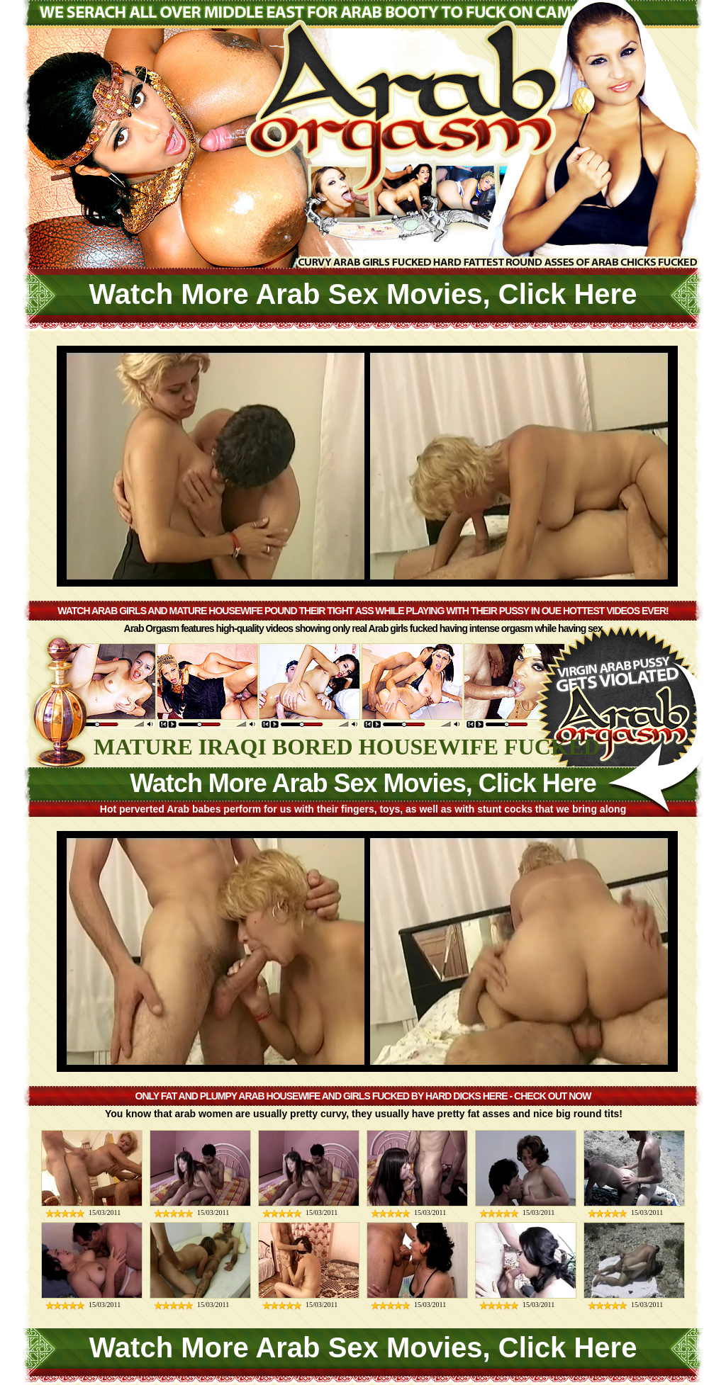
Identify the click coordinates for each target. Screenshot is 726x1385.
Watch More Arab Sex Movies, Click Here (363, 294)
